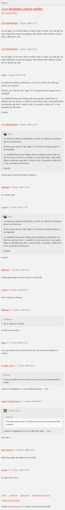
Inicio (3, 495)
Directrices (24, 495)
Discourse (15, 506)
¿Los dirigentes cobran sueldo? (22, 9)
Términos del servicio (41, 495)
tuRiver (4, 3)
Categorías (13, 495)
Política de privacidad (10, 500)
